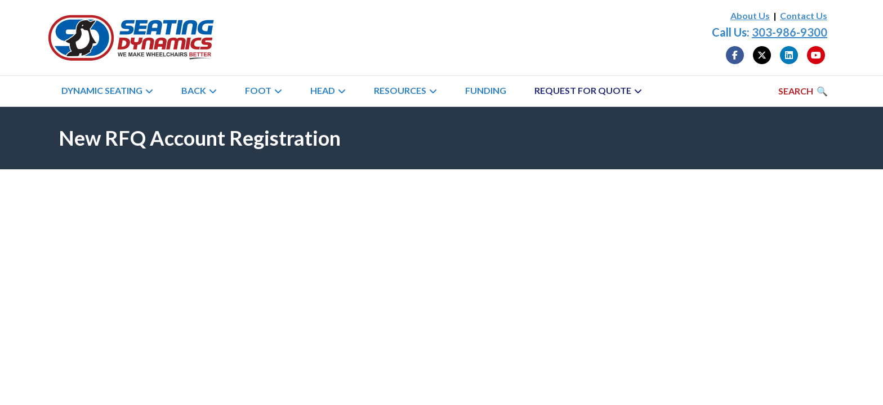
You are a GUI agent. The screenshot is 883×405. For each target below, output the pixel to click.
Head (322, 90)
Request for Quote (582, 90)
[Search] (803, 91)
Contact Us (803, 15)
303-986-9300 (789, 32)
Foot (258, 90)
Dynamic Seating (101, 90)
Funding (485, 90)
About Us (750, 15)
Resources (400, 90)
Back (193, 90)
